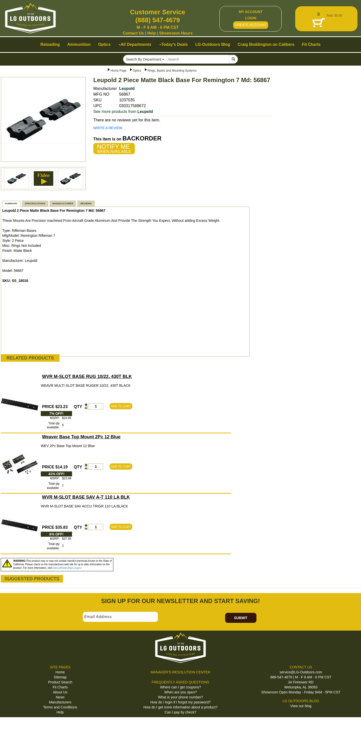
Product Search (60, 682)
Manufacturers (60, 702)
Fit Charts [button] (311, 44)
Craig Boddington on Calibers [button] (266, 44)
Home (60, 672)
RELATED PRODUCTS (30, 357)
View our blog (300, 706)
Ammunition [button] (79, 44)
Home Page (118, 70)
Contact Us (133, 33)
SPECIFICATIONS (35, 203)
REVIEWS (86, 203)
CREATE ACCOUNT (251, 25)
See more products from (123, 111)
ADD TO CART (121, 406)
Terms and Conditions (60, 707)
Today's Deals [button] (173, 44)
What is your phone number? (180, 697)
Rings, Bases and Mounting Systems (172, 70)
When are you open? (180, 692)
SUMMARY (11, 203)
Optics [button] (104, 44)
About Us (60, 692)
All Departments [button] (135, 44)
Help (151, 33)
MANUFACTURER (63, 203)
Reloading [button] (50, 44)
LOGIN (250, 18)
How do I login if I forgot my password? (180, 702)
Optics (137, 70)
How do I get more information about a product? (180, 707)
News (60, 697)
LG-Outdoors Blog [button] (212, 44)
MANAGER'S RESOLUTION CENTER (180, 672)
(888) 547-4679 (157, 20)
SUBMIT (240, 618)
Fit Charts (60, 687)
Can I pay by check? (180, 712)
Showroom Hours (175, 33)
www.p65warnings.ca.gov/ (67, 568)
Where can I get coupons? (180, 687)
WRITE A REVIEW (107, 128)
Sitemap (60, 677)
